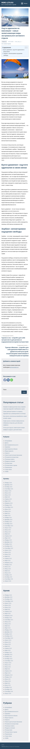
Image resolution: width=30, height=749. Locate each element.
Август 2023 (8, 527)
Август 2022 (8, 550)
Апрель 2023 (8, 536)
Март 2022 (8, 560)
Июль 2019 (8, 572)
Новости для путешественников (13, 455)
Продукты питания (10, 461)
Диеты (6, 442)
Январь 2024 (8, 517)
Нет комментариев (6, 43)
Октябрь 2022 (8, 546)
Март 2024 (8, 515)
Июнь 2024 (8, 511)
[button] (25, 47)
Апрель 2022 (8, 558)
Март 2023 (8, 538)
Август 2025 (8, 491)
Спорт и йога (8, 469)
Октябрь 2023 (8, 523)
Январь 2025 (8, 505)
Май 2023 (7, 534)
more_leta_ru (18, 41)
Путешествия (8, 463)
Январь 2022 (8, 564)
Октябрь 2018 (8, 577)
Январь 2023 (8, 540)
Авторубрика (8, 440)
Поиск (4, 389)
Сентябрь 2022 (9, 548)
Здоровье (7, 447)
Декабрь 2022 (8, 542)
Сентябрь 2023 (9, 525)
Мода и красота (9, 451)
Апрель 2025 (8, 499)
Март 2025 (8, 501)
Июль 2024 (8, 509)
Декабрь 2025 (8, 484)
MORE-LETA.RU (7, 2)
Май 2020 (7, 570)
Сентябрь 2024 (9, 507)
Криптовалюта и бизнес (11, 449)
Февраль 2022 (9, 562)
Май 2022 (7, 556)
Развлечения (8, 467)
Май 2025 (7, 497)
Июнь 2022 (8, 554)
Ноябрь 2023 (8, 521)
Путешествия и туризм (11, 465)
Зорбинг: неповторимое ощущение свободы (12, 54)
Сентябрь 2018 (9, 579)
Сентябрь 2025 (9, 488)
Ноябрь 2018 (8, 575)
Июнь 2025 (8, 495)
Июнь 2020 (8, 568)
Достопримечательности (11, 445)
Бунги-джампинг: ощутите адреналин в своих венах (13, 50)
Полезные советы (9, 459)
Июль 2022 (8, 552)
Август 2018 (8, 581)
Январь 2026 (8, 482)
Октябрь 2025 (8, 486)
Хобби (6, 471)
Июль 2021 (8, 566)
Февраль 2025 (8, 503)
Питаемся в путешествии (11, 457)
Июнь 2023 (8, 531)
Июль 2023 (8, 529)
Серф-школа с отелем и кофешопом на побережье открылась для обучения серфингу (13, 423)
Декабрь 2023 (8, 519)
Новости (4, 41)
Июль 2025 (8, 493)
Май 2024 (7, 513)
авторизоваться (14, 367)
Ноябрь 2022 (8, 544)
